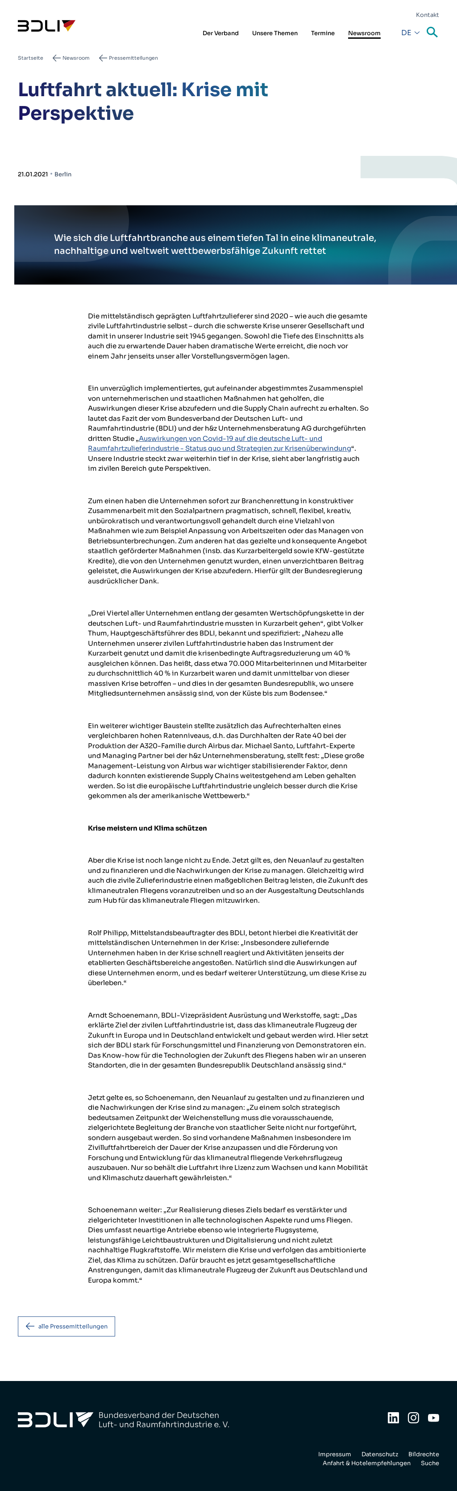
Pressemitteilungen (133, 58)
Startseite (30, 58)
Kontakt (427, 15)
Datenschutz (379, 1454)
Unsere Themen (275, 33)
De (406, 32)
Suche (433, 33)
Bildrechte (423, 1454)
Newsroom (364, 33)
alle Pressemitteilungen (73, 1326)
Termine (323, 33)
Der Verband (221, 33)
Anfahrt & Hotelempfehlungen (367, 1463)
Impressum (334, 1454)
